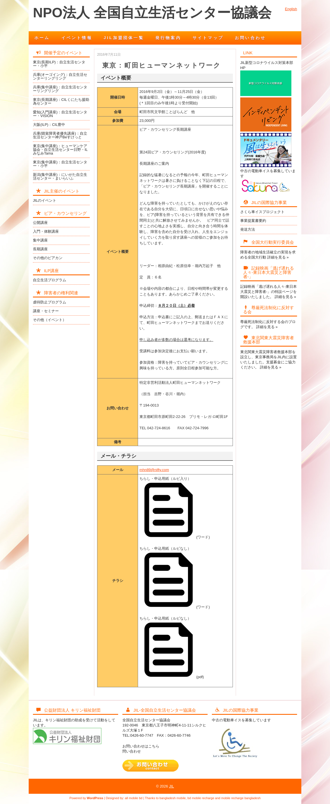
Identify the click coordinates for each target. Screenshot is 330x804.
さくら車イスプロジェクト (262, 212)
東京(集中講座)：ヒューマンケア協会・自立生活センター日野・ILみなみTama (60, 149)
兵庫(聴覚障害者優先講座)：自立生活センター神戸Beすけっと (60, 135)
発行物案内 (168, 38)
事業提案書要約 (253, 220)
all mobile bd (134, 798)
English (291, 9)
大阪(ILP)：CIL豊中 (49, 124)
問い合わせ (131, 751)
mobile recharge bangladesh (241, 798)
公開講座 (40, 222)
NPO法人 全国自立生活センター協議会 (152, 12)
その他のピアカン (47, 258)
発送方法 (247, 229)
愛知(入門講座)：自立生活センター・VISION (60, 114)
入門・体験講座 (46, 231)
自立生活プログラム (49, 280)
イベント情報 (76, 38)
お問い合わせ (250, 38)
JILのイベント (44, 200)
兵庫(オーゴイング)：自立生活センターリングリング (60, 76)
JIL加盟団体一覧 (124, 38)
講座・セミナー (46, 311)
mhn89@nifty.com (154, 470)
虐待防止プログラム (49, 302)
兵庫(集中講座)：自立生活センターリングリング (60, 89)
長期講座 (40, 249)
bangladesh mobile (173, 798)
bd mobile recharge (200, 798)
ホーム (42, 38)
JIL (171, 786)
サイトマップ (208, 38)
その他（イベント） (49, 320)
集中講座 (40, 240)
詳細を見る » (278, 257)
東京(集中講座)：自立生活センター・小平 (60, 164)
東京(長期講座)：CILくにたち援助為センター (61, 101)
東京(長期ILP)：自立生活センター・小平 (59, 64)
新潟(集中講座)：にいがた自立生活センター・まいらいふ (60, 176)
